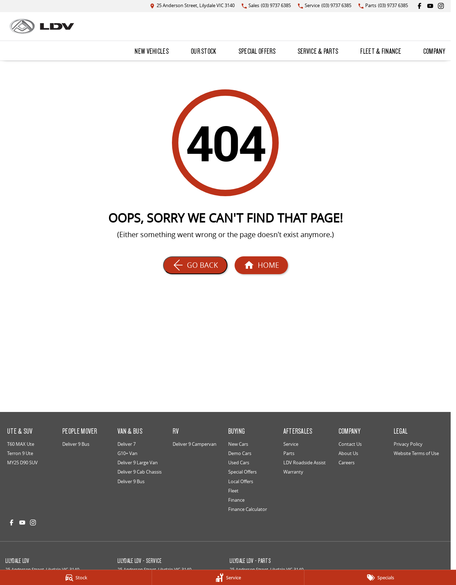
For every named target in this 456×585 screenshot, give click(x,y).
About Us (348, 453)
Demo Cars (239, 453)
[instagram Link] (440, 5)
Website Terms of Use (416, 453)
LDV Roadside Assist (304, 462)
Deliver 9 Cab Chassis (139, 472)
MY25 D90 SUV (22, 462)
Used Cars (238, 462)
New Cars (238, 444)
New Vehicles (152, 51)
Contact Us (350, 444)
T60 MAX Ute (20, 444)
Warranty (293, 472)
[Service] (228, 577)
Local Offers (240, 481)
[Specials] (380, 577)
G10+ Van (127, 453)
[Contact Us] (192, 5)
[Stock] (76, 577)
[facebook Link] (419, 5)
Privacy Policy (408, 444)
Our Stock (203, 51)
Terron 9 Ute (20, 453)
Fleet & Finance (380, 51)
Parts (288, 453)
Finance (236, 500)
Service (290, 444)
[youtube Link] (430, 5)
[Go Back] (195, 265)
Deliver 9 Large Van (137, 462)
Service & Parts (318, 51)
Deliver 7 (126, 444)
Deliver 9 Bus (75, 444)
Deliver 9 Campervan (194, 444)
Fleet (233, 490)
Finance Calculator (247, 509)
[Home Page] (41, 26)
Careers (347, 462)
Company (434, 51)
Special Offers (257, 51)
